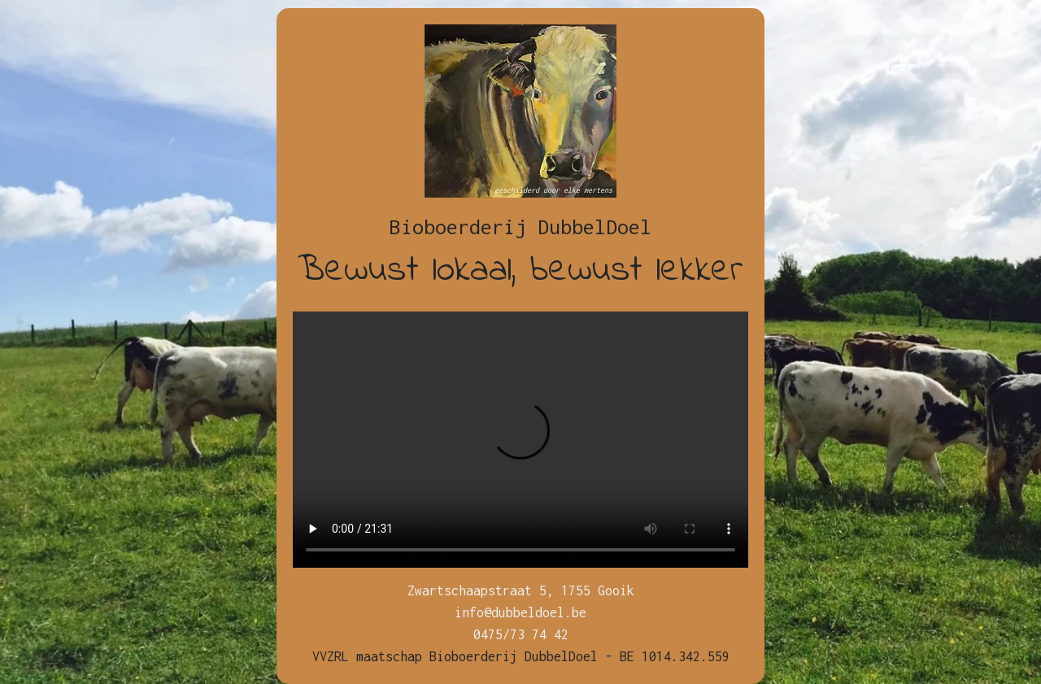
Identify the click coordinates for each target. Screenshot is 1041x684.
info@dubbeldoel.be (520, 612)
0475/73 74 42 (520, 634)
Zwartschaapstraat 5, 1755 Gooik (520, 590)
